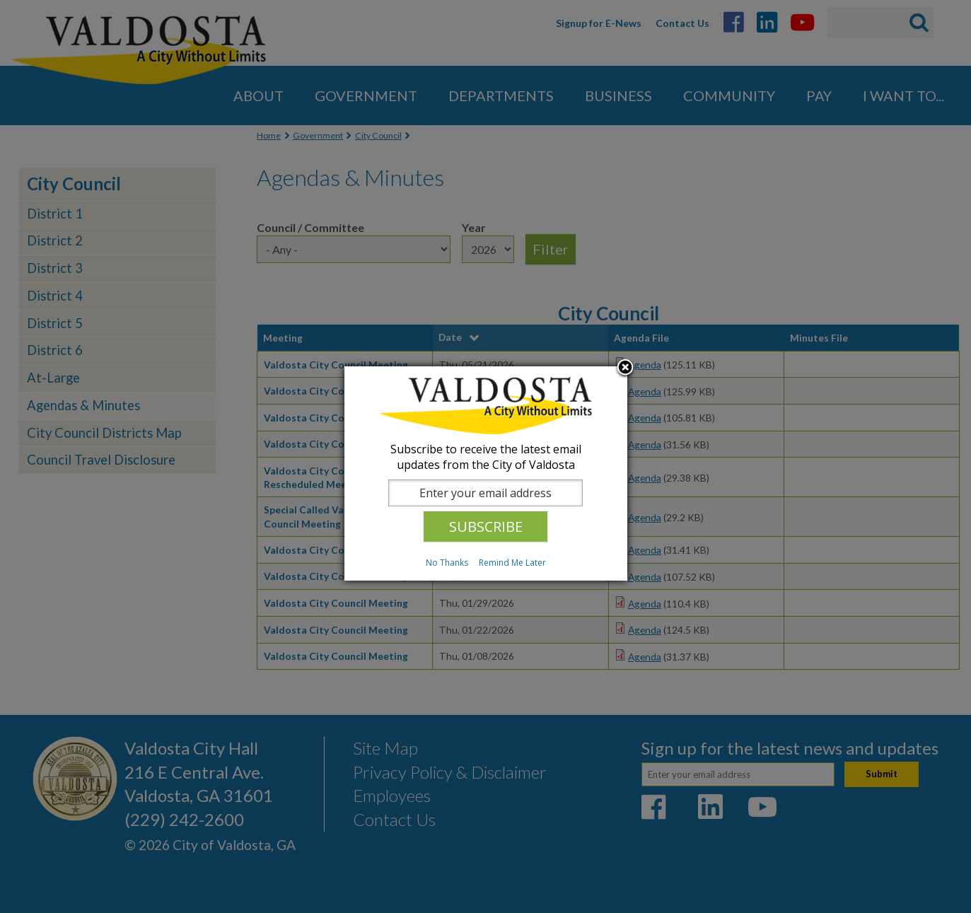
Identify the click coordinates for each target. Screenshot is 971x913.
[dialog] (485, 473)
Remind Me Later (512, 563)
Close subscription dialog (625, 368)
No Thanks (447, 563)
